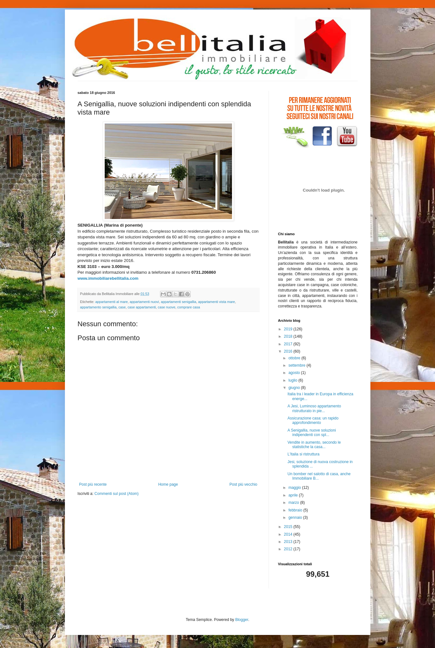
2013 (288, 541)
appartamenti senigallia (178, 302)
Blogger (241, 619)
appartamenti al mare (111, 302)
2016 (288, 351)
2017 (288, 344)
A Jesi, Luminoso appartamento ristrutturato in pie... (314, 408)
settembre (297, 365)
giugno (294, 387)
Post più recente (93, 484)
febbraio (295, 510)
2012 (288, 549)
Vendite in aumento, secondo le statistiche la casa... (313, 444)
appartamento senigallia (98, 307)
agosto (294, 372)
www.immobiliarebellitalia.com (108, 278)
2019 (288, 329)
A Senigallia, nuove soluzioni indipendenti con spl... (311, 432)
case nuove (166, 307)
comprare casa (188, 307)
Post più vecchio (243, 484)
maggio (295, 487)
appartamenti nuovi (144, 302)
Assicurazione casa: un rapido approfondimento (312, 420)
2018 (288, 336)
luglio (293, 380)
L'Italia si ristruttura (303, 454)
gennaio (295, 517)
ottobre (294, 358)
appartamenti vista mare (216, 302)
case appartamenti (142, 307)
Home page (168, 484)
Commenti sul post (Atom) (117, 493)
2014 (288, 534)
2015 (288, 527)
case (122, 307)
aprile (293, 495)
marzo (294, 502)
